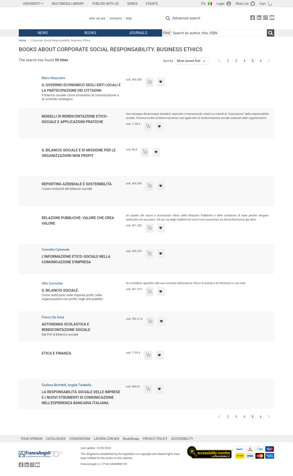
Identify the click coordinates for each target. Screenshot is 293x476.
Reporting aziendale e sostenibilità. (77, 184)
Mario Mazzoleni (53, 78)
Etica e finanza (56, 353)
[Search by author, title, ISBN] (219, 33)
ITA (203, 3)
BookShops (131, 439)
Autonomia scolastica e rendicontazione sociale (66, 327)
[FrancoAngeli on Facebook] (252, 18)
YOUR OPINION (31, 439)
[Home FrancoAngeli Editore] (49, 18)
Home (22, 40)
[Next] (269, 61)
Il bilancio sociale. (60, 290)
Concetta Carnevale (56, 249)
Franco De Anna (53, 317)
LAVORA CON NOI (106, 439)
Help (129, 18)
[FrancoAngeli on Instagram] (265, 18)
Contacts (115, 18)
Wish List (242, 3)
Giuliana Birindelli (54, 385)
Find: (167, 33)
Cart (263, 3)
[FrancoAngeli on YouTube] (272, 18)
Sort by (168, 61)
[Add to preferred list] (161, 82)
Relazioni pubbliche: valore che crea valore (78, 221)
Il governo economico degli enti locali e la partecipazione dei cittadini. (81, 88)
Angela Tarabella (79, 385)
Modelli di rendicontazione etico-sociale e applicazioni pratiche (75, 119)
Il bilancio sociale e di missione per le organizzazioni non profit (79, 153)
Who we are (97, 18)
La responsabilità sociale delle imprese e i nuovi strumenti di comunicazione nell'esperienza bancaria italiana (81, 397)
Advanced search (186, 18)
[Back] (219, 61)
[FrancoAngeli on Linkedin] (259, 18)
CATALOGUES (56, 439)
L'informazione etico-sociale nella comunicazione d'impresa (76, 259)
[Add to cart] (149, 82)
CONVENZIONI (79, 439)
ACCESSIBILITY (182, 439)
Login (221, 3)
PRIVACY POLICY (155, 439)
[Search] (270, 33)
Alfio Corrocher (52, 283)
